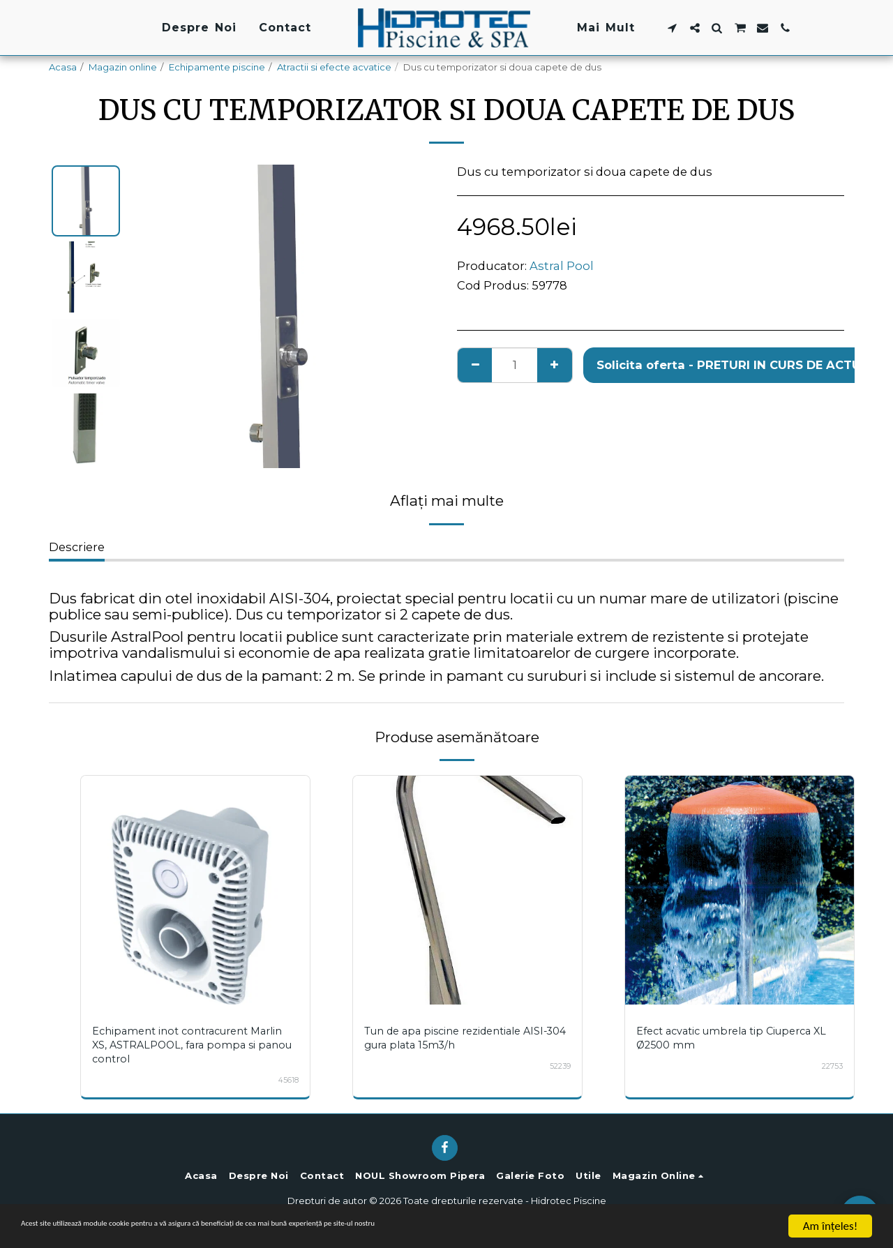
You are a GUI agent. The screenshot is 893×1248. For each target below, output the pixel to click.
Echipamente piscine (217, 67)
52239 (559, 1066)
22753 (831, 1066)
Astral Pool (562, 266)
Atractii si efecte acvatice (334, 67)
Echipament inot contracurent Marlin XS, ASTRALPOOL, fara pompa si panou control (193, 1044)
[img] (195, 890)
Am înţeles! (830, 1226)
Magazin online (123, 67)
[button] (671, 27)
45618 (287, 1080)
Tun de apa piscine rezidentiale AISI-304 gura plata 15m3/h (465, 1037)
